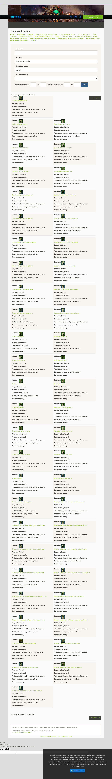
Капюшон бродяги (18, 336)
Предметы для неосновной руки (46, 34)
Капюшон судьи (17, 478)
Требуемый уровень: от (55, 84)
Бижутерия (21, 34)
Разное (33, 40)
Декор (95, 34)
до (38, 84)
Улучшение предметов (67, 34)
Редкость (19, 57)
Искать (85, 84)
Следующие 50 (95, 98)
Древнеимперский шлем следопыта (66, 218)
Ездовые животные (26, 36)
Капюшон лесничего (18, 384)
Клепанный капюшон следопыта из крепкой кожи (70, 549)
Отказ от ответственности (64, 736)
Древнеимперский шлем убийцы (22, 266)
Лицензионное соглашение (48, 736)
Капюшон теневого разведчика (22, 502)
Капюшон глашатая (60, 336)
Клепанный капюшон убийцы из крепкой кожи (69, 596)
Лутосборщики (67, 36)
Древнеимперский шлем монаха (22, 195)
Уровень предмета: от (21, 84)
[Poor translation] (7, 749)
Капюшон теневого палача (63, 478)
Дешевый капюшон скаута (20, 148)
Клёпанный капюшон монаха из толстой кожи (27, 691)
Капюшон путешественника (63, 407)
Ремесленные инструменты (19, 40)
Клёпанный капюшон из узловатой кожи (67, 643)
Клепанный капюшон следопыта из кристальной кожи (72, 572)
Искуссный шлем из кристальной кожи (66, 313)
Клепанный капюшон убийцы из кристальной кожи (28, 620)
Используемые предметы (43, 36)
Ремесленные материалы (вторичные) (70, 38)
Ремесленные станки (93, 38)
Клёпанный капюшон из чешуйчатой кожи (68, 667)
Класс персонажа (22, 66)
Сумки (57, 36)
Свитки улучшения (84, 34)
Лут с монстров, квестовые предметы (87, 36)
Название (19, 49)
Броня (12, 34)
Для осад (13, 36)
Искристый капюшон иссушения (22, 313)
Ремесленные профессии (18, 38)
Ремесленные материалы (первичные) (42, 38)
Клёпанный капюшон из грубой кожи (24, 643)
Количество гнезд (22, 75)
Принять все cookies (77, 771)
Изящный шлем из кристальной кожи (66, 289)
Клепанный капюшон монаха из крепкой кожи (69, 502)
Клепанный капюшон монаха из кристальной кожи (28, 525)
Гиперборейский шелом (19, 100)
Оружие (30, 34)
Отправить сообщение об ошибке (21, 732)
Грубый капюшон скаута (19, 124)
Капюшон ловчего (60, 384)
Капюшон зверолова (18, 360)
